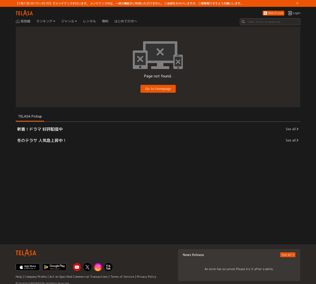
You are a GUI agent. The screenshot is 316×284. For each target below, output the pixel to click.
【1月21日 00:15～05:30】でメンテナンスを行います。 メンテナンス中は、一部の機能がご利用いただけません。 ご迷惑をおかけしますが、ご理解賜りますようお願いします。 (129, 3)
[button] (273, 13)
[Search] (270, 21)
